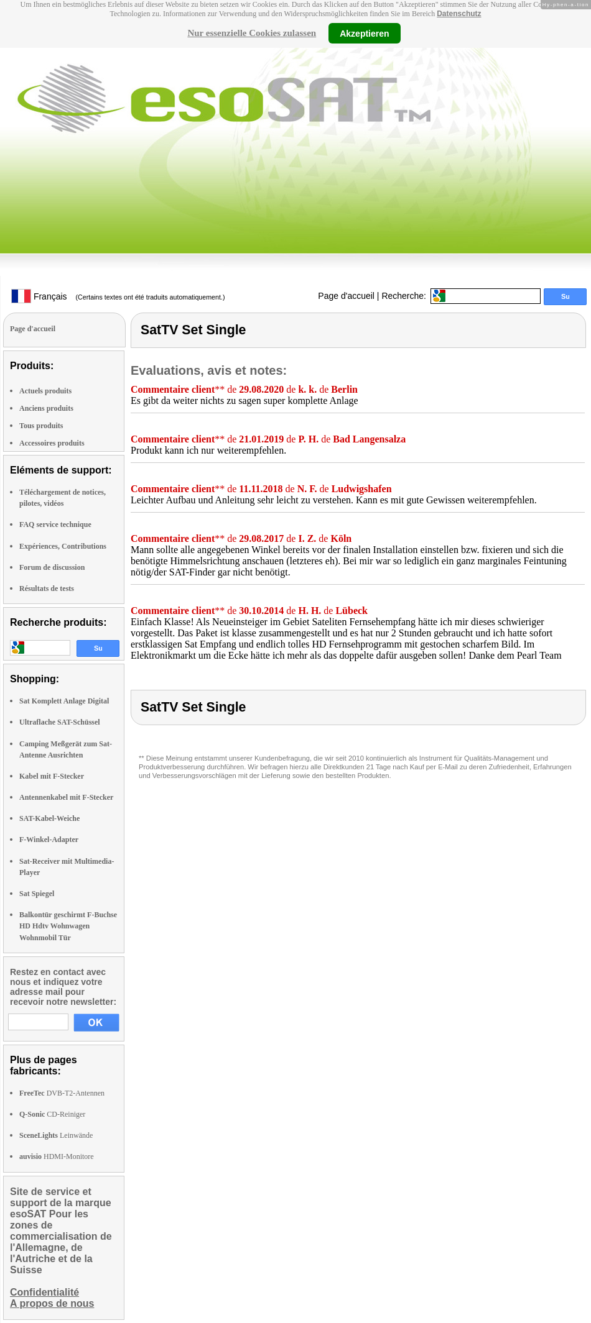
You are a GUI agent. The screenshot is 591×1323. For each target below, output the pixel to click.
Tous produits (41, 425)
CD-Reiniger (52, 1114)
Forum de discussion (52, 567)
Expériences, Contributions (62, 546)
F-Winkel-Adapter (48, 839)
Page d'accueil (346, 296)
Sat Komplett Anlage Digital (64, 701)
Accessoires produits (52, 443)
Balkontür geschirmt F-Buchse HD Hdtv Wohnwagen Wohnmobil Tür (68, 925)
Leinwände (56, 1135)
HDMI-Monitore (56, 1156)
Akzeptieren (364, 33)
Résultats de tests (46, 588)
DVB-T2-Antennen (62, 1093)
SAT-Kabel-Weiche (49, 818)
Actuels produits (45, 391)
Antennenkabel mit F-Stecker (66, 797)
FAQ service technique (55, 524)
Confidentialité (44, 1292)
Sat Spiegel (36, 893)
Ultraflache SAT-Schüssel (59, 722)
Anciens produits (46, 408)
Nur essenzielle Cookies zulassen (251, 33)
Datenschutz (459, 13)
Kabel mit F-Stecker (51, 776)
